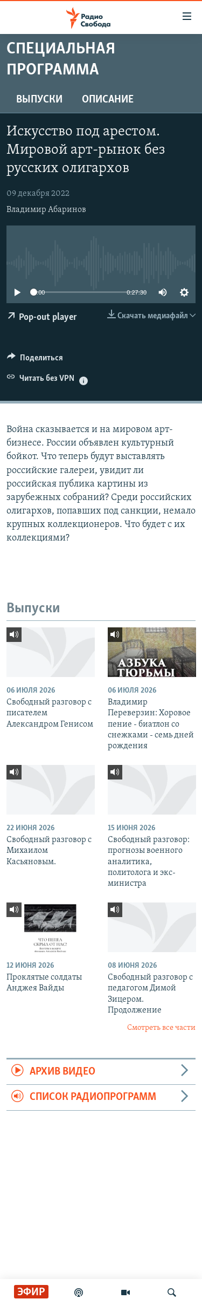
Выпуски (39, 99)
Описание (108, 99)
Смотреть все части (161, 1028)
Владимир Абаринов (46, 210)
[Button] (35, 360)
